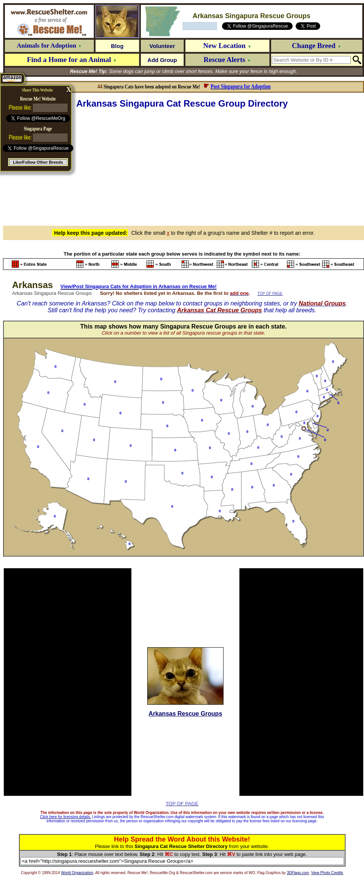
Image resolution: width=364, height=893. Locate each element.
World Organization (77, 873)
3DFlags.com (298, 873)
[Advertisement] (183, 166)
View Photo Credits (327, 873)
